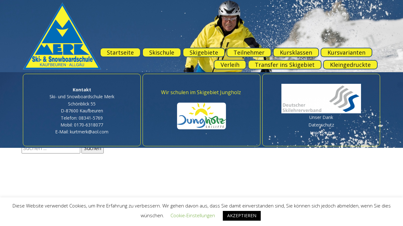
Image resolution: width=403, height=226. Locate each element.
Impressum (321, 133)
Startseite (120, 52)
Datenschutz (321, 125)
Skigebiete (204, 52)
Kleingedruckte (350, 64)
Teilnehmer (248, 52)
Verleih (230, 64)
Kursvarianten (346, 52)
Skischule (161, 52)
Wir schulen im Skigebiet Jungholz (201, 92)
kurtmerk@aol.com (89, 132)
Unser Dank (321, 117)
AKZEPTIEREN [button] (241, 215)
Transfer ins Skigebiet (285, 64)
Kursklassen (296, 52)
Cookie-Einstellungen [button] (192, 215)
